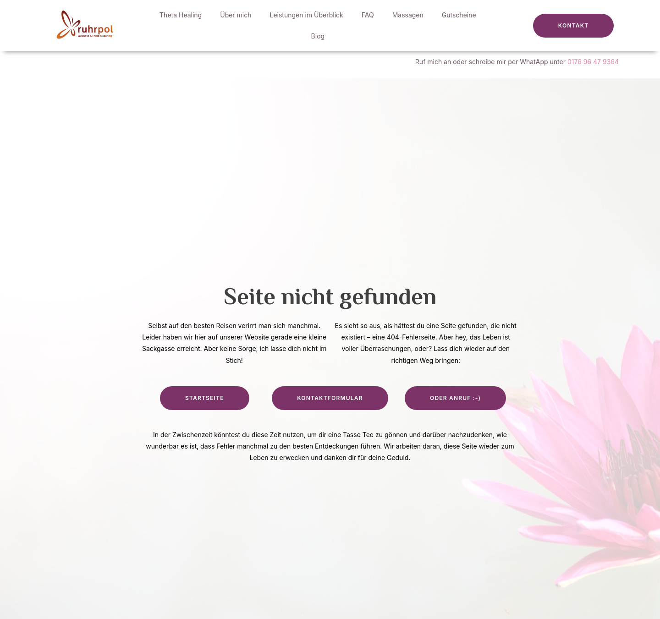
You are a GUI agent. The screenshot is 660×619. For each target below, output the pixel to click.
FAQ (368, 15)
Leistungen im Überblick (306, 15)
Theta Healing (181, 15)
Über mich (235, 15)
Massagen (408, 15)
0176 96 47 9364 (593, 62)
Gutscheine (459, 15)
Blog (318, 36)
